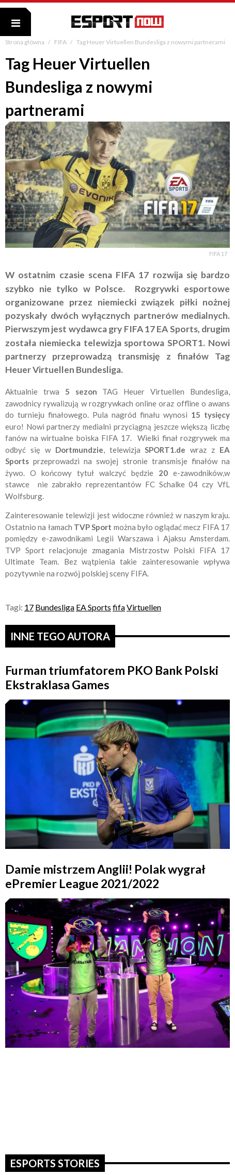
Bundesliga (54, 607)
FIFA (61, 42)
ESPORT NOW (117, 21)
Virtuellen (144, 607)
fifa (119, 607)
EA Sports (93, 607)
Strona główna (25, 42)
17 (29, 607)
